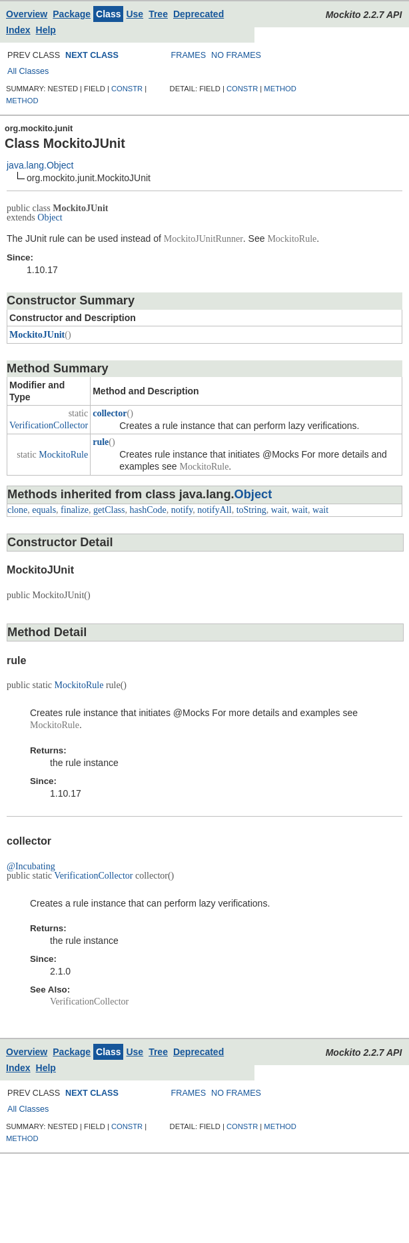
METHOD (22, 101)
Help (46, 30)
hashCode (148, 510)
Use (134, 14)
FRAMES (188, 55)
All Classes (28, 71)
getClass (109, 510)
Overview (26, 14)
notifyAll (214, 510)
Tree (158, 14)
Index (18, 30)
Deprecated (198, 14)
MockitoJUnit (37, 335)
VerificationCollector (48, 425)
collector (110, 413)
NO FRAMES (236, 55)
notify (182, 510)
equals (44, 510)
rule (101, 442)
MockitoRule (63, 455)
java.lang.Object (40, 165)
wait (279, 510)
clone (17, 510)
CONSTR (127, 89)
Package (72, 14)
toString (251, 510)
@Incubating (31, 866)
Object (49, 217)
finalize (75, 510)
